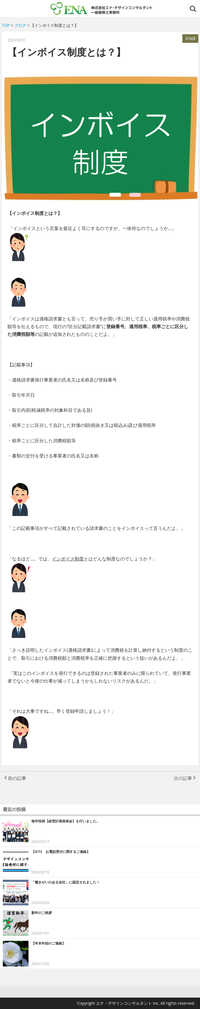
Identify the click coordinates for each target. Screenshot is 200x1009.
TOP (6, 25)
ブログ (20, 25)
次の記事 (185, 778)
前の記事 (15, 778)
